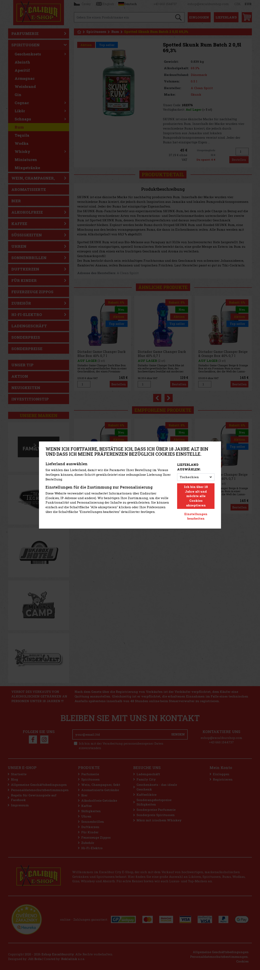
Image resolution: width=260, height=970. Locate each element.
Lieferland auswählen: (189, 467)
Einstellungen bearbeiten (195, 516)
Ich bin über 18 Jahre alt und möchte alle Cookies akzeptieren (196, 496)
